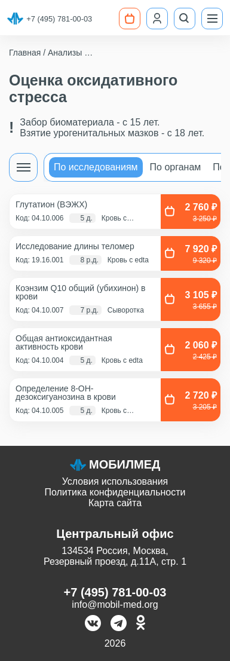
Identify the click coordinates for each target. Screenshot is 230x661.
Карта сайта (115, 503)
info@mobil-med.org (115, 604)
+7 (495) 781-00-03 (59, 18)
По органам (175, 167)
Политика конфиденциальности (114, 492)
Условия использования (115, 481)
